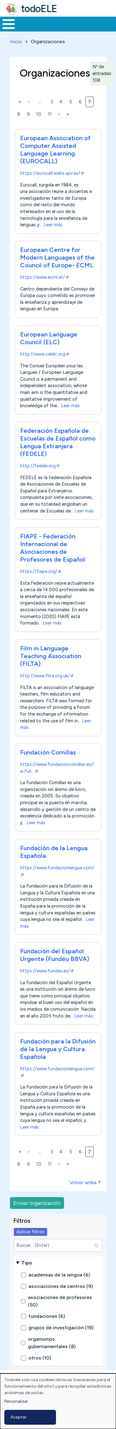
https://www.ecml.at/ (44, 277)
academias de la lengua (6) (59, 1275)
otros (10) (39, 1358)
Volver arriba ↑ (85, 1182)
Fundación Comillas (48, 752)
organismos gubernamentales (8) (51, 1342)
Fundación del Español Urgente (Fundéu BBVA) (54, 955)
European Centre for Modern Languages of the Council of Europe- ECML (57, 257)
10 (40, 113)
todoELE (39, 8)
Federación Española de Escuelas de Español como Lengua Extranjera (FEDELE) (58, 442)
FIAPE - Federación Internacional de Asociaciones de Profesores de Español (52, 548)
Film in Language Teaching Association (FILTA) (50, 656)
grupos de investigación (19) (60, 1328)
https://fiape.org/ (41, 571)
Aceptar (19, 1417)
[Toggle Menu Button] (8, 24)
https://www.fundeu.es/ (47, 971)
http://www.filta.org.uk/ (47, 676)
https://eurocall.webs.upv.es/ (52, 173)
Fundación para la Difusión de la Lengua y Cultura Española (58, 1049)
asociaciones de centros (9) (60, 1286)
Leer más (53, 225)
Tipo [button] (26, 1263)
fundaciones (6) (46, 1316)
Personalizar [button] (16, 1401)
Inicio (16, 41)
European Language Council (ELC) (48, 338)
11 (51, 113)
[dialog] (58, 1401)
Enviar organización (37, 1203)
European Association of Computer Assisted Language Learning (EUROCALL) (55, 149)
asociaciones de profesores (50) (60, 1301)
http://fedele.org (40, 466)
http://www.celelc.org (45, 354)
